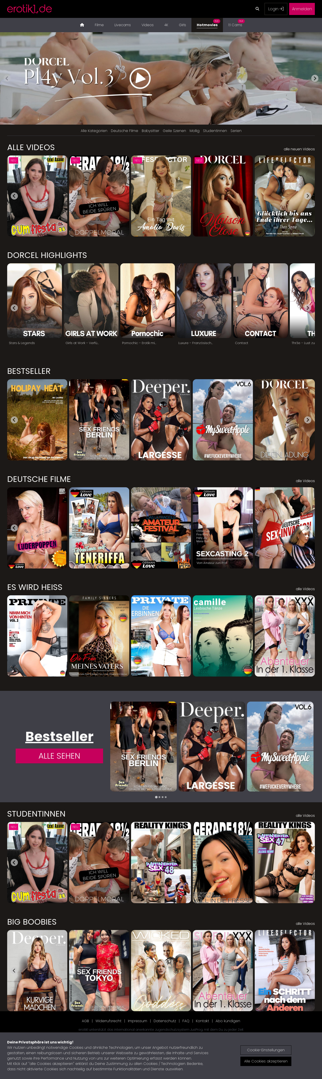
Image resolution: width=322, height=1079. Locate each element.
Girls (182, 25)
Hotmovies (208, 23)
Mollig (194, 130)
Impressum (137, 1021)
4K (166, 25)
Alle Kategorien (94, 130)
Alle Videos (31, 147)
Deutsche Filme (124, 130)
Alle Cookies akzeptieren (266, 1061)
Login (276, 9)
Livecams (122, 25)
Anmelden (302, 9)
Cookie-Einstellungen (266, 1050)
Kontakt (202, 1021)
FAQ (185, 1021)
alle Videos (305, 480)
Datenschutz (165, 1021)
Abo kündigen (228, 1021)
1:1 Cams (236, 23)
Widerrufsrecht (108, 1021)
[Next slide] (314, 78)
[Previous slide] (7, 78)
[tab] (156, 797)
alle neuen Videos (299, 149)
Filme (99, 25)
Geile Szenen (174, 130)
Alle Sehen (59, 756)
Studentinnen (215, 130)
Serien (236, 130)
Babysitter (150, 130)
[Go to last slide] (14, 196)
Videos (148, 25)
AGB (85, 1021)
